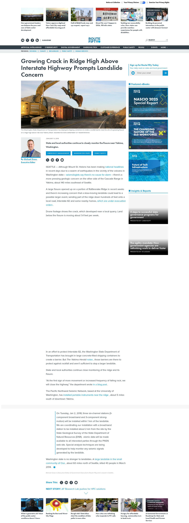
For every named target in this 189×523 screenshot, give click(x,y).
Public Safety (129, 47)
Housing (33, 51)
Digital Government (70, 47)
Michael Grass (30, 159)
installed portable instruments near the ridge (86, 395)
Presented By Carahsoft (140, 221)
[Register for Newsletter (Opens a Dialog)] (165, 73)
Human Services (81, 51)
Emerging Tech (90, 47)
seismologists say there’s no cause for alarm (89, 174)
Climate (43, 51)
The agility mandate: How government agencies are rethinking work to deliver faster (148, 245)
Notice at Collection (113, 2)
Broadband (54, 51)
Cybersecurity (51, 47)
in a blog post (100, 384)
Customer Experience (110, 47)
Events (154, 47)
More (164, 47)
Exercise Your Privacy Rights (159, 2)
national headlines (114, 167)
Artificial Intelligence (31, 47)
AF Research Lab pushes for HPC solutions (83, 489)
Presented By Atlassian (140, 251)
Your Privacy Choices (134, 2)
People (141, 47)
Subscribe (46, 40)
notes (90, 359)
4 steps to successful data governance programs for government (144, 214)
